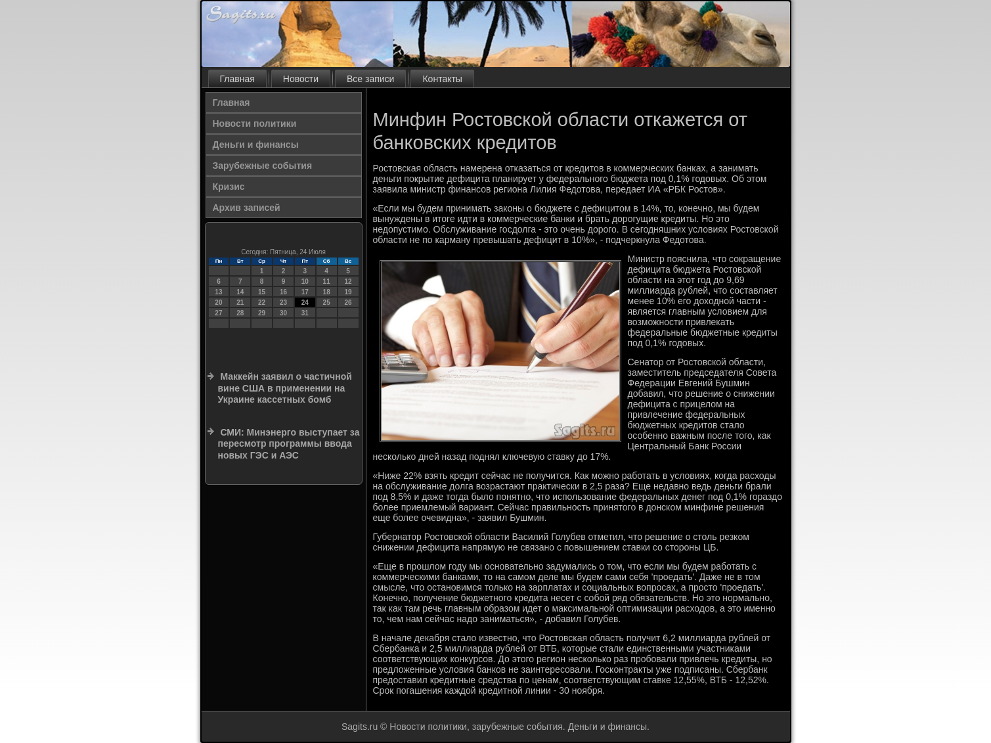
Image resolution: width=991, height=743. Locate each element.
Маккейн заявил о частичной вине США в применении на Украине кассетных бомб (285, 388)
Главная (237, 79)
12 (347, 281)
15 (261, 292)
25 (326, 302)
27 (218, 313)
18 (326, 292)
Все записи (370, 79)
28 (240, 313)
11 (326, 281)
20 (218, 302)
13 (218, 292)
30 (283, 313)
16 (283, 292)
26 (347, 302)
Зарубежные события (263, 165)
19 (347, 292)
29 (261, 313)
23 (283, 302)
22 (261, 302)
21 (240, 302)
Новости (301, 79)
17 (305, 292)
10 (305, 281)
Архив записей (246, 207)
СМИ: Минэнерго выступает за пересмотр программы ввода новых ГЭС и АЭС (289, 444)
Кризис (229, 186)
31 (305, 313)
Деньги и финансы (256, 144)
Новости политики (255, 123)
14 (240, 292)
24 (305, 302)
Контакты (442, 79)
